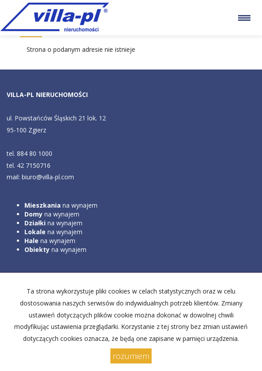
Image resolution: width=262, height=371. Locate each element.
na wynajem (61, 205)
